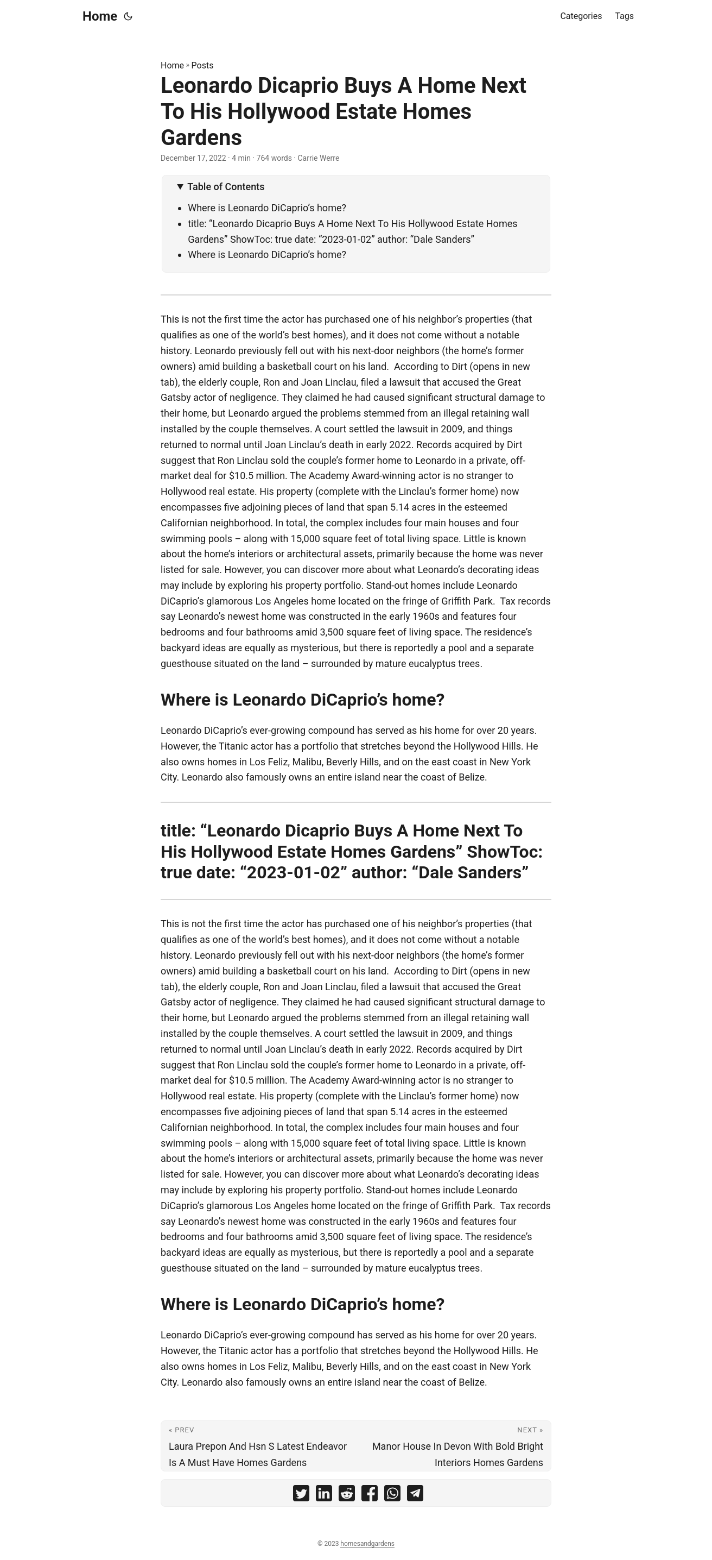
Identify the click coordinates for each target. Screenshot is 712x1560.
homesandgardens (367, 1544)
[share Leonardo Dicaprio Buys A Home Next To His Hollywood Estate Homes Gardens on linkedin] (324, 1495)
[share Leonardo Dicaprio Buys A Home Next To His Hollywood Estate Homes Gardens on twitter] (301, 1495)
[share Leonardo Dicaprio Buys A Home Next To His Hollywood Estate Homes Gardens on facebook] (369, 1495)
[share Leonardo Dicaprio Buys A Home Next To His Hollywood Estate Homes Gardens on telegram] (415, 1495)
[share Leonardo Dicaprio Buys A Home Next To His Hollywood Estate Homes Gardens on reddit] (347, 1495)
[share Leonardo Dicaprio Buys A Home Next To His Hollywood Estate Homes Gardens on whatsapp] (392, 1495)
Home (99, 16)
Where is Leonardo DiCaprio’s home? (267, 207)
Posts (203, 65)
